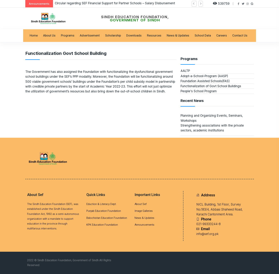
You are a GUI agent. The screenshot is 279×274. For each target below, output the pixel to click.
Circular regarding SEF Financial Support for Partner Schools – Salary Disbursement (115, 3)
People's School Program (199, 91)
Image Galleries (144, 211)
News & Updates (178, 35)
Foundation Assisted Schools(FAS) (205, 81)
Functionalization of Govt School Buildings (211, 86)
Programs (67, 35)
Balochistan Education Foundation (106, 218)
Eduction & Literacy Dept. (101, 204)
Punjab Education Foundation (103, 211)
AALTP (185, 71)
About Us (49, 35)
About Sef (141, 204)
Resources (154, 35)
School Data (203, 35)
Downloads (134, 35)
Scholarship (113, 35)
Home (34, 35)
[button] (194, 4)
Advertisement (90, 35)
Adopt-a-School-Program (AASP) (204, 76)
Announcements (144, 225)
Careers (221, 35)
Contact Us (239, 35)
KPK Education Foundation (102, 225)
